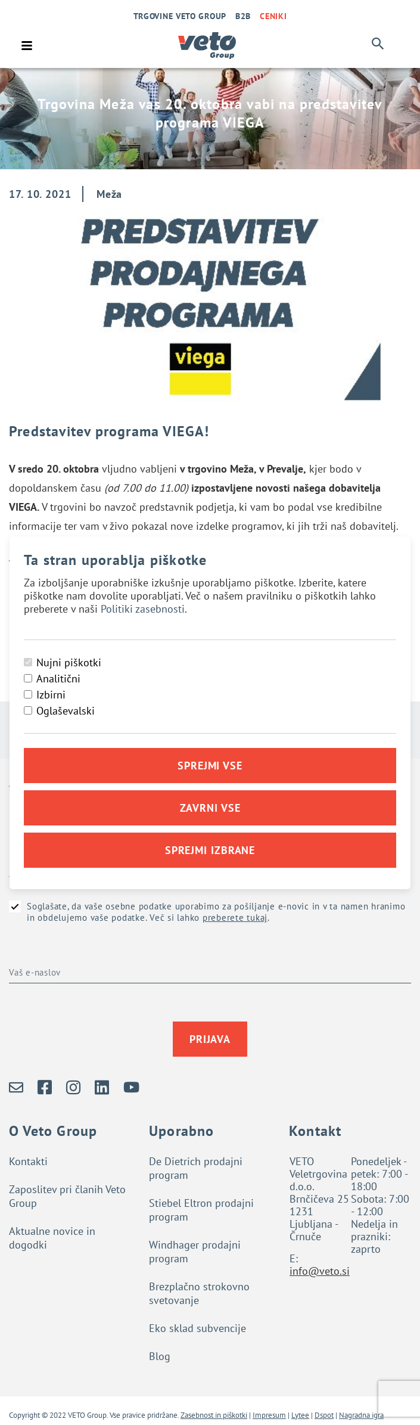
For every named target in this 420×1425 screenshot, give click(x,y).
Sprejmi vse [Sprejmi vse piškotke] (210, 765)
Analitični (58, 678)
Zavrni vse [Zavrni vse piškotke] (210, 808)
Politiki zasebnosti (143, 609)
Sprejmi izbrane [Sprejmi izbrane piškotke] (210, 850)
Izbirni (51, 694)
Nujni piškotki (68, 662)
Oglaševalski (65, 711)
